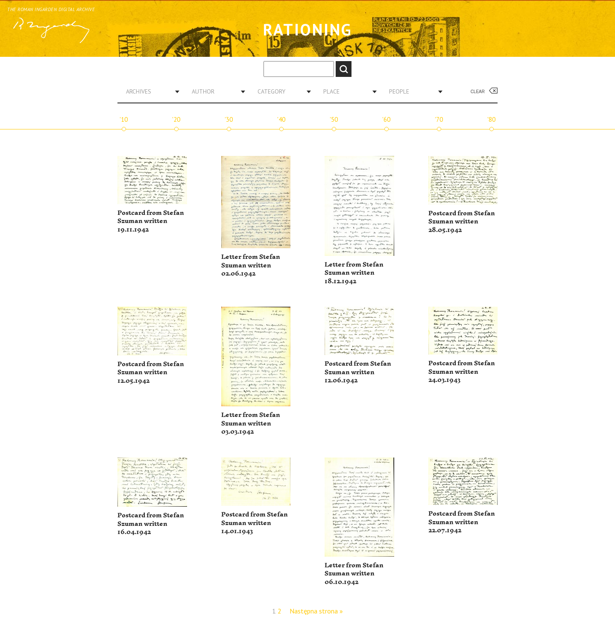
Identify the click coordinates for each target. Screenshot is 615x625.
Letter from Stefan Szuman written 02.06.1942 (250, 265)
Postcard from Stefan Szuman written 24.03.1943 (461, 371)
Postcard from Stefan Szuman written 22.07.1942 (461, 522)
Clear (478, 91)
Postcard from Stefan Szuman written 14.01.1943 (254, 523)
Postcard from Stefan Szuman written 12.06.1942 (358, 372)
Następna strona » (316, 611)
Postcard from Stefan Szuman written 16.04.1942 (150, 524)
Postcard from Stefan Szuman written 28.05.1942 (461, 222)
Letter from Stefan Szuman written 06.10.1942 (354, 574)
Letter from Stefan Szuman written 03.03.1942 (250, 423)
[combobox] (149, 91)
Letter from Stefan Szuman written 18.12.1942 (354, 273)
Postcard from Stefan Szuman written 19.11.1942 (150, 221)
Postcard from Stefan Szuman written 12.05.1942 (150, 372)
